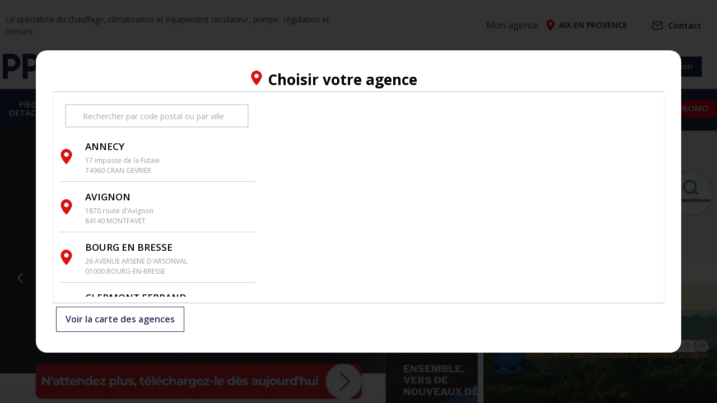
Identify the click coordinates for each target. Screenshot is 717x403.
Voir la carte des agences (120, 319)
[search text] (157, 116)
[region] (459, 197)
